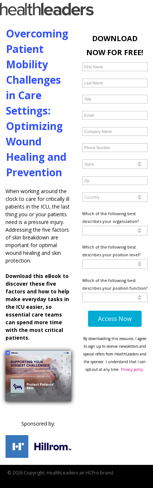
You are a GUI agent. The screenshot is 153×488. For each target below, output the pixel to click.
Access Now (115, 318)
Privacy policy (132, 369)
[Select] (115, 164)
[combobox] (115, 164)
